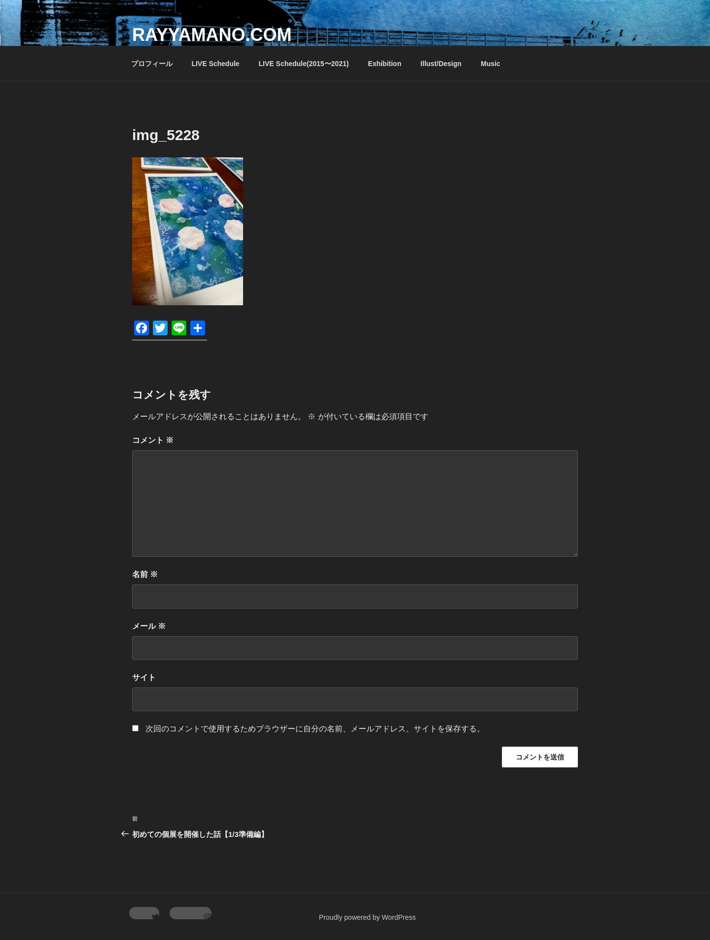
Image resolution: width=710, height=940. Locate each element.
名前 (145, 574)
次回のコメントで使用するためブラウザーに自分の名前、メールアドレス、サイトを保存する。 (315, 728)
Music (490, 64)
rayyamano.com (211, 35)
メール (149, 626)
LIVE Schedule (215, 64)
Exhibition (384, 64)
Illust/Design (441, 64)
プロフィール (152, 64)
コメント (153, 440)
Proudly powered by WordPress (367, 917)
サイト (144, 677)
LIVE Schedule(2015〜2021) (304, 64)
